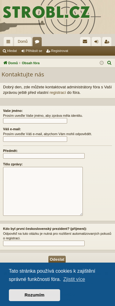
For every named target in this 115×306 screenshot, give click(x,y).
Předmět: (10, 151)
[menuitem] (85, 41)
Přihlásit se (34, 51)
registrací (58, 92)
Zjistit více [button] (74, 279)
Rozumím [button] (34, 295)
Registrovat (59, 51)
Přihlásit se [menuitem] (97, 42)
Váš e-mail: (12, 129)
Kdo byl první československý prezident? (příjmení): (45, 228)
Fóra (38, 42)
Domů (23, 41)
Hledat (12, 51)
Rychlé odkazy (9, 42)
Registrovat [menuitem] (108, 42)
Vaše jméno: (13, 110)
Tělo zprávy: (13, 164)
